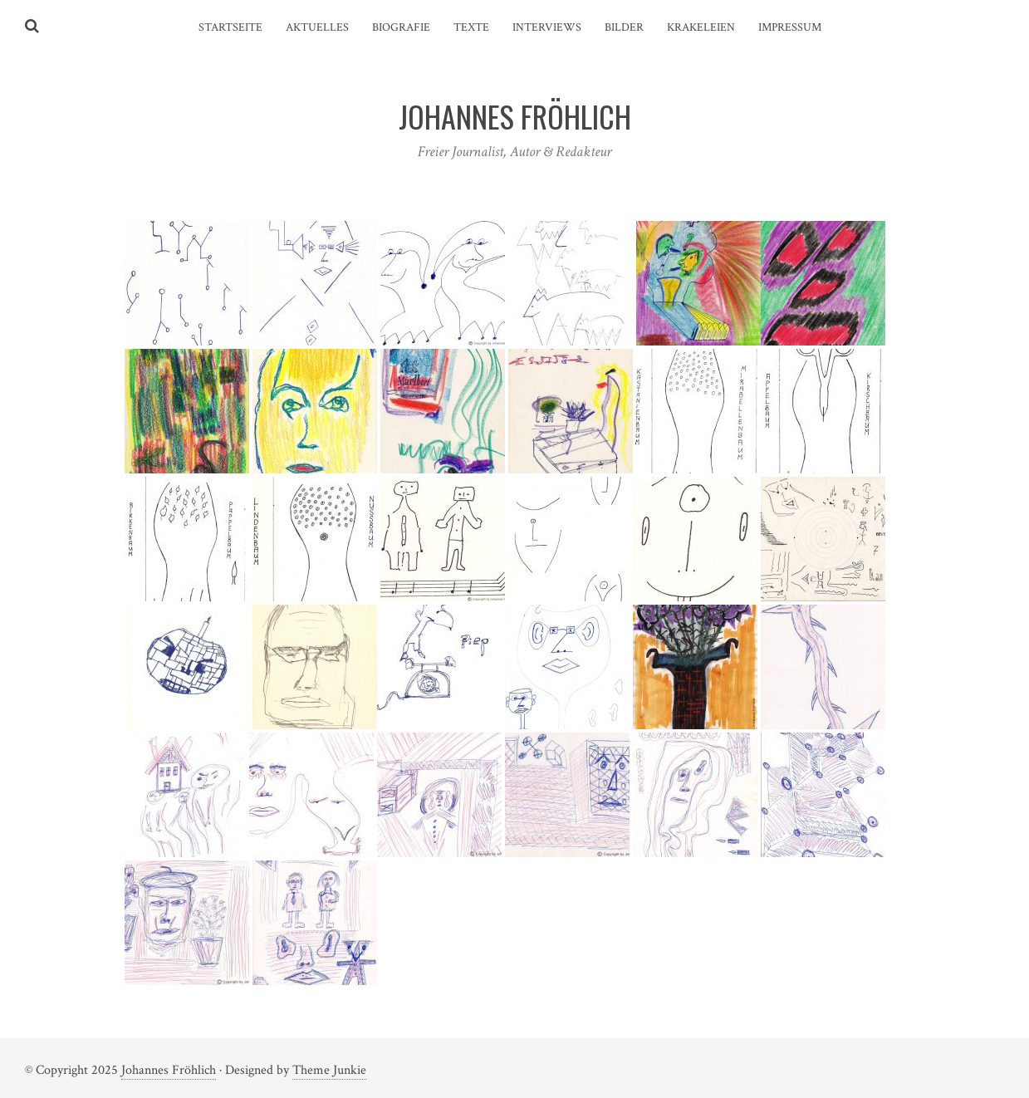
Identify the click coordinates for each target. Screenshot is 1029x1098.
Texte (471, 27)
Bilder (624, 27)
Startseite (230, 27)
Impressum (789, 27)
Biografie (401, 27)
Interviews (546, 27)
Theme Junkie (329, 1070)
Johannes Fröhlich (168, 1070)
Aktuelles (317, 27)
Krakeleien (701, 27)
